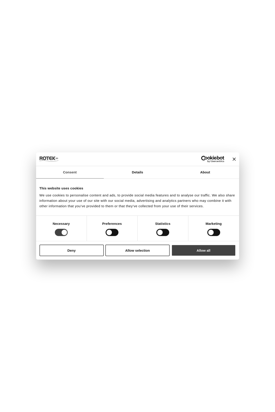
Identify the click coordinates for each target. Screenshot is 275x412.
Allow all (203, 250)
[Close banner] (234, 159)
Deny (71, 250)
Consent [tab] (70, 172)
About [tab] (205, 172)
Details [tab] (137, 172)
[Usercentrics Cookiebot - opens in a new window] (204, 159)
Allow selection (137, 250)
